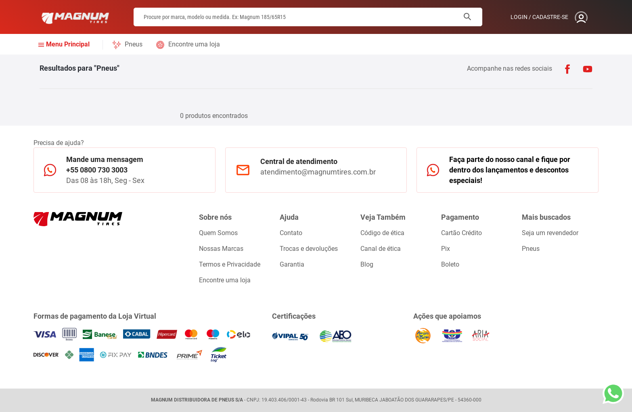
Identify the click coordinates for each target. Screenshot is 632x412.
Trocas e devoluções (309, 248)
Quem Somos (218, 233)
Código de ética (382, 233)
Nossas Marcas (221, 248)
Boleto (450, 264)
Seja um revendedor (550, 233)
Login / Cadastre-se (539, 17)
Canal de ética (380, 248)
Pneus (133, 44)
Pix (445, 248)
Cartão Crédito (461, 233)
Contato (291, 233)
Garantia (292, 264)
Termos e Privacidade (229, 264)
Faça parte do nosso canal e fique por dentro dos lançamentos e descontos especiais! (509, 169)
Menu (68, 44)
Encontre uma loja (194, 44)
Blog (366, 264)
